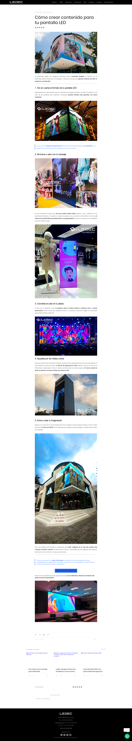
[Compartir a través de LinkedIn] (44, 634)
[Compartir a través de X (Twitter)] (40, 634)
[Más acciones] (96, 12)
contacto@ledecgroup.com (66, 717)
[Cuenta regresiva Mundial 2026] (93, 659)
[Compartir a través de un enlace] (48, 634)
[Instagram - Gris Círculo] (67, 735)
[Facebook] (64, 735)
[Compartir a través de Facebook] (35, 634)
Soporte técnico (60, 723)
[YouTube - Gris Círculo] (70, 735)
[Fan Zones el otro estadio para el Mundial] (38, 659)
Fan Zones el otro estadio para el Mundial (37, 670)
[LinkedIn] (61, 735)
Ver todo (103, 649)
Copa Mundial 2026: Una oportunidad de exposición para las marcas (93, 670)
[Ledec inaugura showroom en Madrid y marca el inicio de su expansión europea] (66, 659)
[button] (54, 2)
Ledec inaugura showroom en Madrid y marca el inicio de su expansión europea (66, 670)
